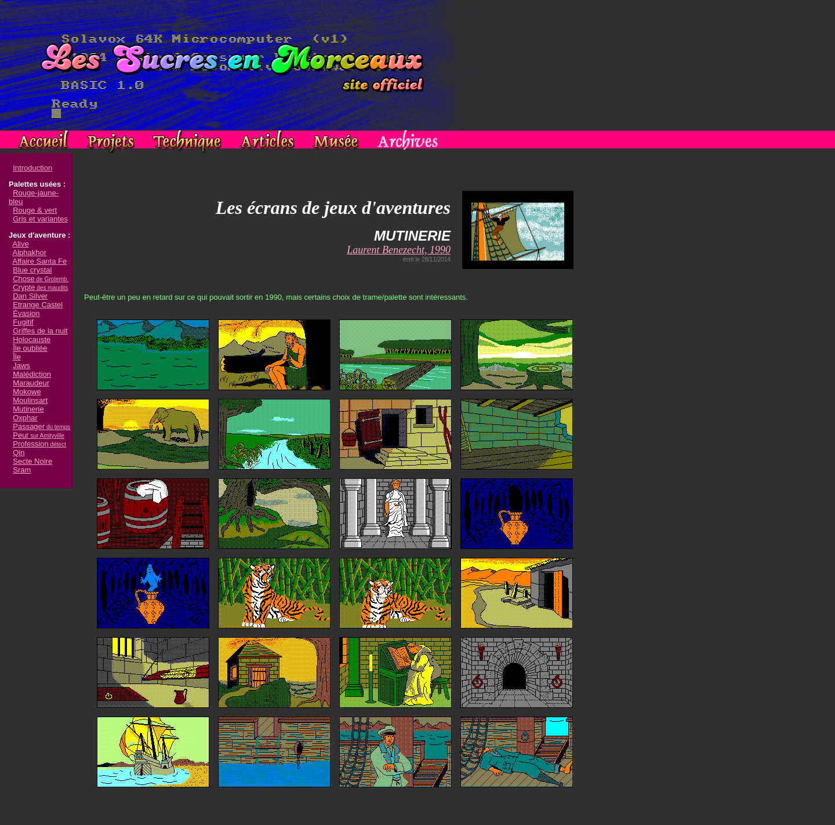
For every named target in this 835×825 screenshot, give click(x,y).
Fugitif (23, 322)
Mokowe (27, 391)
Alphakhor (30, 252)
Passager (41, 426)
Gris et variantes (40, 219)
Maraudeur (31, 383)
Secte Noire (32, 461)
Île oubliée (30, 348)
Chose (40, 278)
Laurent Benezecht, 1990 (399, 250)
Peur (38, 435)
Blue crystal (32, 270)
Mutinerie (28, 409)
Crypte (40, 287)
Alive (21, 243)
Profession (39, 443)
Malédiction (32, 374)
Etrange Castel (38, 304)
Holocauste (31, 339)
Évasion (26, 313)
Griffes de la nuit (40, 330)
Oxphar (25, 417)
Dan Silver (30, 296)
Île (17, 356)
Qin (18, 452)
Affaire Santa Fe (40, 261)
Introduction (32, 167)
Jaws (21, 365)
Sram (22, 470)
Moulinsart (30, 400)
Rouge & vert (35, 210)
